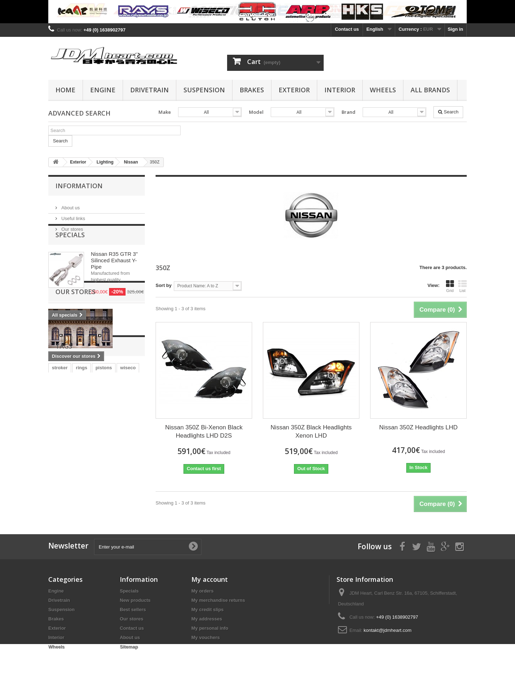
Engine (103, 90)
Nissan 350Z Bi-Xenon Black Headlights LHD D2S (203, 431)
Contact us (347, 29)
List (462, 286)
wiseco (128, 472)
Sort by (164, 285)
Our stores (71, 226)
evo (104, 483)
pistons (103, 472)
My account (209, 579)
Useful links (72, 215)
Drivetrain (149, 90)
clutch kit (62, 483)
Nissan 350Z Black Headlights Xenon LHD (311, 431)
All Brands (430, 90)
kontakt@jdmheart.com (388, 630)
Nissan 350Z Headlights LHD (418, 427)
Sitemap (129, 646)
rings (81, 472)
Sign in (455, 29)
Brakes (252, 90)
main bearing (66, 494)
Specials (70, 253)
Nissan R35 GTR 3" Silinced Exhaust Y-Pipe (114, 278)
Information (79, 185)
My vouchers (205, 637)
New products (135, 600)
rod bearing (102, 494)
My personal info (209, 628)
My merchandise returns (218, 600)
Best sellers (133, 609)
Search (448, 111)
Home (65, 90)
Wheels (383, 90)
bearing (124, 483)
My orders (202, 591)
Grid (450, 286)
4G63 (86, 483)
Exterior (294, 90)
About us (70, 205)
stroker (60, 472)
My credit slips (207, 609)
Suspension (204, 90)
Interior (339, 90)
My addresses (206, 619)
